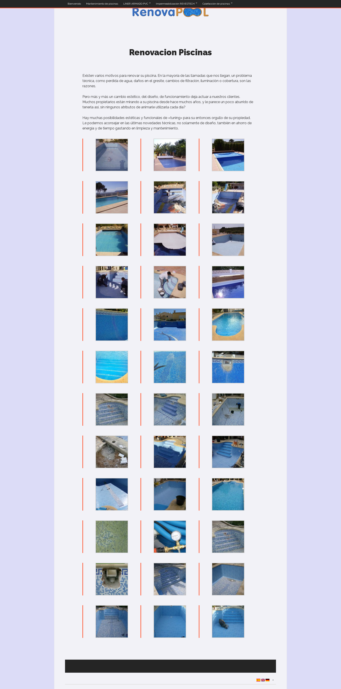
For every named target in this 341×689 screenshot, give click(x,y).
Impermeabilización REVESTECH (175, 3)
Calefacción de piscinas (216, 3)
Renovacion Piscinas (170, 52)
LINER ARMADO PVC (136, 3)
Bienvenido (74, 3)
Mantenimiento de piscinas (102, 3)
